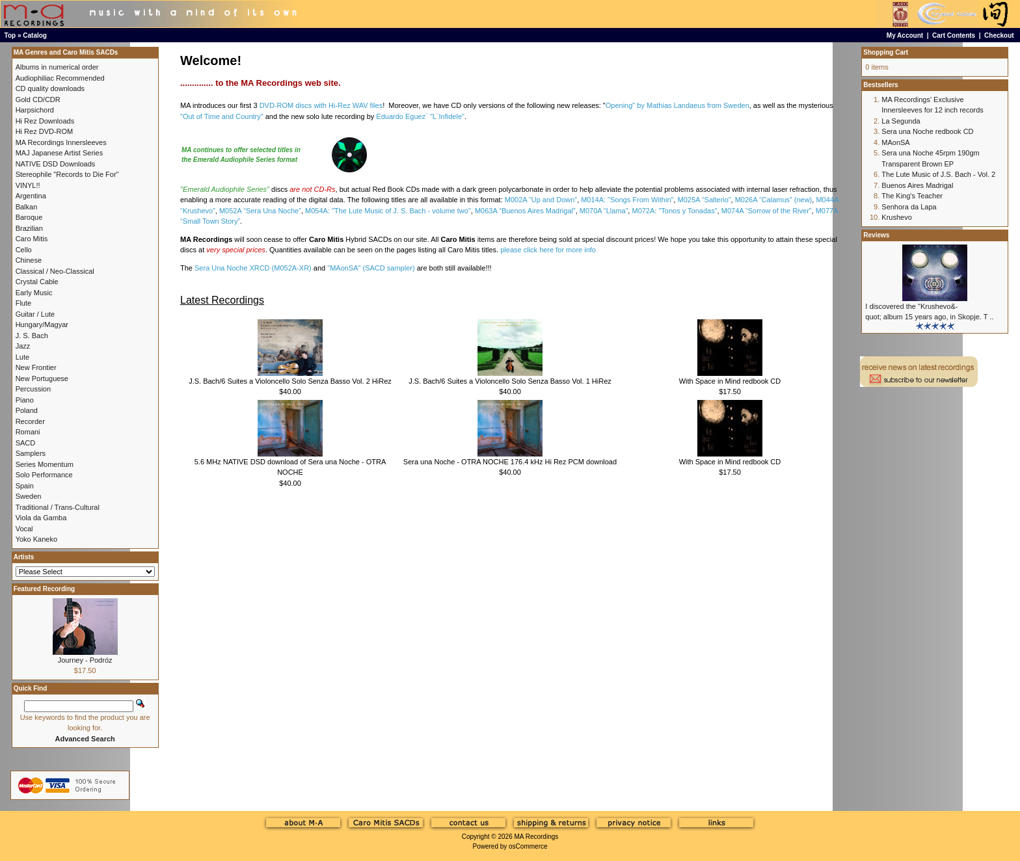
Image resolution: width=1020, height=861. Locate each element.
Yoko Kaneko (36, 539)
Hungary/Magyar (42, 324)
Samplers (31, 453)
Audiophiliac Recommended (60, 78)
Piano (25, 400)
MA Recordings (536, 836)
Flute (23, 303)
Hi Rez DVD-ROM (45, 131)
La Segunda (900, 121)
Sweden (29, 496)
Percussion (33, 389)
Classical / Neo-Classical (55, 271)
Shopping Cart (885, 52)
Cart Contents (953, 35)
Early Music (34, 293)
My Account (905, 35)
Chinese (29, 260)
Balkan (27, 207)
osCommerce (528, 846)
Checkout (999, 35)
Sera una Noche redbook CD (927, 131)
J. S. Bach (32, 335)
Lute (22, 357)
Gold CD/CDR (38, 99)
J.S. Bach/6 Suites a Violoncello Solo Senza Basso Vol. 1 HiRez (510, 381)
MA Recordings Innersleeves (61, 142)
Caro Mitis (32, 239)
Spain (25, 486)
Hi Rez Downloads (45, 121)
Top (10, 35)
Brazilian (29, 228)
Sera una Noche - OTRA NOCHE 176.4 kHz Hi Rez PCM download (510, 462)
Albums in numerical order (57, 67)
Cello (24, 250)
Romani (28, 432)
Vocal (24, 529)
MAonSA (895, 142)
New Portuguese (42, 378)
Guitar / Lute (35, 314)
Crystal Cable (37, 281)
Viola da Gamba (41, 518)
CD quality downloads (50, 88)
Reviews (876, 235)
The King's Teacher (912, 196)
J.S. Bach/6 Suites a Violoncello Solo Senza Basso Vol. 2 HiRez (290, 381)
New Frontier (36, 367)
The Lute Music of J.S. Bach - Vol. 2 (938, 174)
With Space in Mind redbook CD (730, 381)
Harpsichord (35, 110)
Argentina (31, 196)
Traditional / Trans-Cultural (58, 507)
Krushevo (896, 217)
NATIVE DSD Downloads (56, 164)
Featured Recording (44, 588)
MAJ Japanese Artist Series (59, 153)
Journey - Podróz (85, 660)
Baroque (29, 217)
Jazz (23, 346)
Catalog (35, 35)
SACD (26, 443)
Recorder (30, 421)
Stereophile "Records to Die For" (67, 174)
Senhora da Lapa (908, 207)
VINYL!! (28, 185)
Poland (27, 410)
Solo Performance (44, 475)
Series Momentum (45, 464)
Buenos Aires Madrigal (917, 185)
